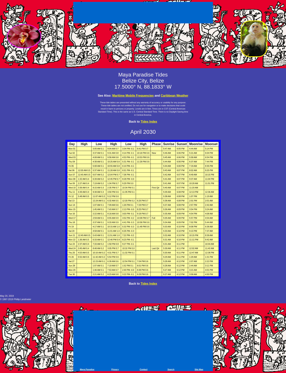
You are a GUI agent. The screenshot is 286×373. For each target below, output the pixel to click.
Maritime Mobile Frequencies (133, 95)
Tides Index (149, 121)
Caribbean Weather (174, 95)
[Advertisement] (143, 13)
